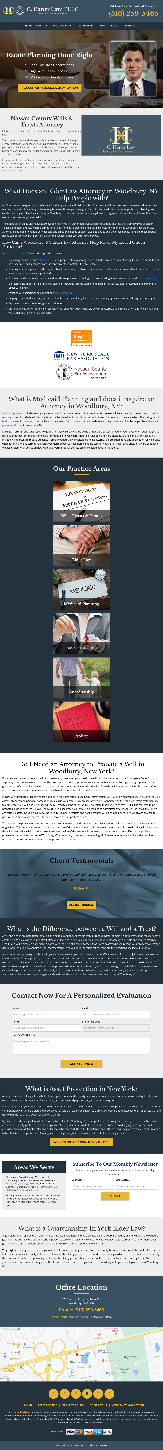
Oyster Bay (52, 1186)
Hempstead (12, 1183)
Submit (115, 1196)
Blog (102, 25)
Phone (16, 1021)
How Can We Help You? (25, 1035)
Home (28, 25)
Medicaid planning (147, 278)
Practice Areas (62, 25)
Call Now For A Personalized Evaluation (81, 1142)
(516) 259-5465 (89, 1310)
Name (16, 1008)
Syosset (21, 1189)
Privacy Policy (73, 1405)
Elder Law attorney (16, 253)
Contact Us (131, 25)
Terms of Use (47, 1405)
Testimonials (85, 25)
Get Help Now (81, 1064)
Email (85, 1008)
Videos (114, 25)
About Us (42, 25)
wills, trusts (48, 260)
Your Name (77, 1179)
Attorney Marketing (128, 1405)
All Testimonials (81, 904)
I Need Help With (91, 1021)
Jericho (34, 1189)
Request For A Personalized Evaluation (50, 87)
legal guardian (63, 293)
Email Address (123, 1179)
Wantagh (24, 1183)
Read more (16, 170)
